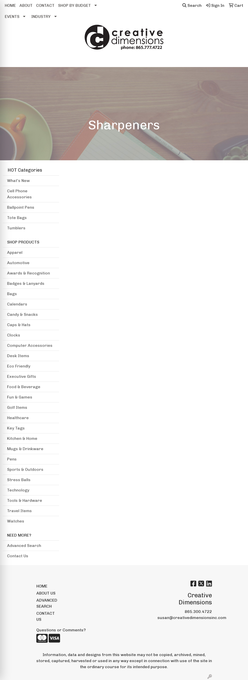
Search (192, 5)
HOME (10, 5)
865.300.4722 (198, 611)
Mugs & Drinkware (25, 448)
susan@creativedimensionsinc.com (191, 617)
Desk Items (18, 355)
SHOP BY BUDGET (74, 5)
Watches (15, 521)
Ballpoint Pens (20, 207)
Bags (12, 293)
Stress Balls (19, 479)
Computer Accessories (29, 345)
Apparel (14, 252)
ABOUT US (46, 593)
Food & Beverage (23, 386)
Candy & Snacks (22, 314)
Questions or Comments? (61, 630)
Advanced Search (24, 545)
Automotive (18, 262)
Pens (12, 459)
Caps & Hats (19, 324)
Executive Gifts (21, 376)
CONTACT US (45, 616)
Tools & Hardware (24, 500)
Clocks (13, 335)
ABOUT (26, 5)
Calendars (17, 304)
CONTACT (45, 5)
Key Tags (16, 428)
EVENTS (12, 16)
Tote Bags (17, 217)
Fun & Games (19, 397)
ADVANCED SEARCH (46, 603)
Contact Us (17, 555)
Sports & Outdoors (25, 469)
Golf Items (17, 407)
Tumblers (16, 228)
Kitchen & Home (22, 438)
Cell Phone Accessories (19, 194)
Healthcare (18, 417)
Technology (18, 490)
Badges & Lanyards (25, 283)
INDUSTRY (41, 16)
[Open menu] (238, 60)
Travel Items (19, 510)
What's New (18, 180)
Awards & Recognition (28, 273)
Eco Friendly (18, 366)
